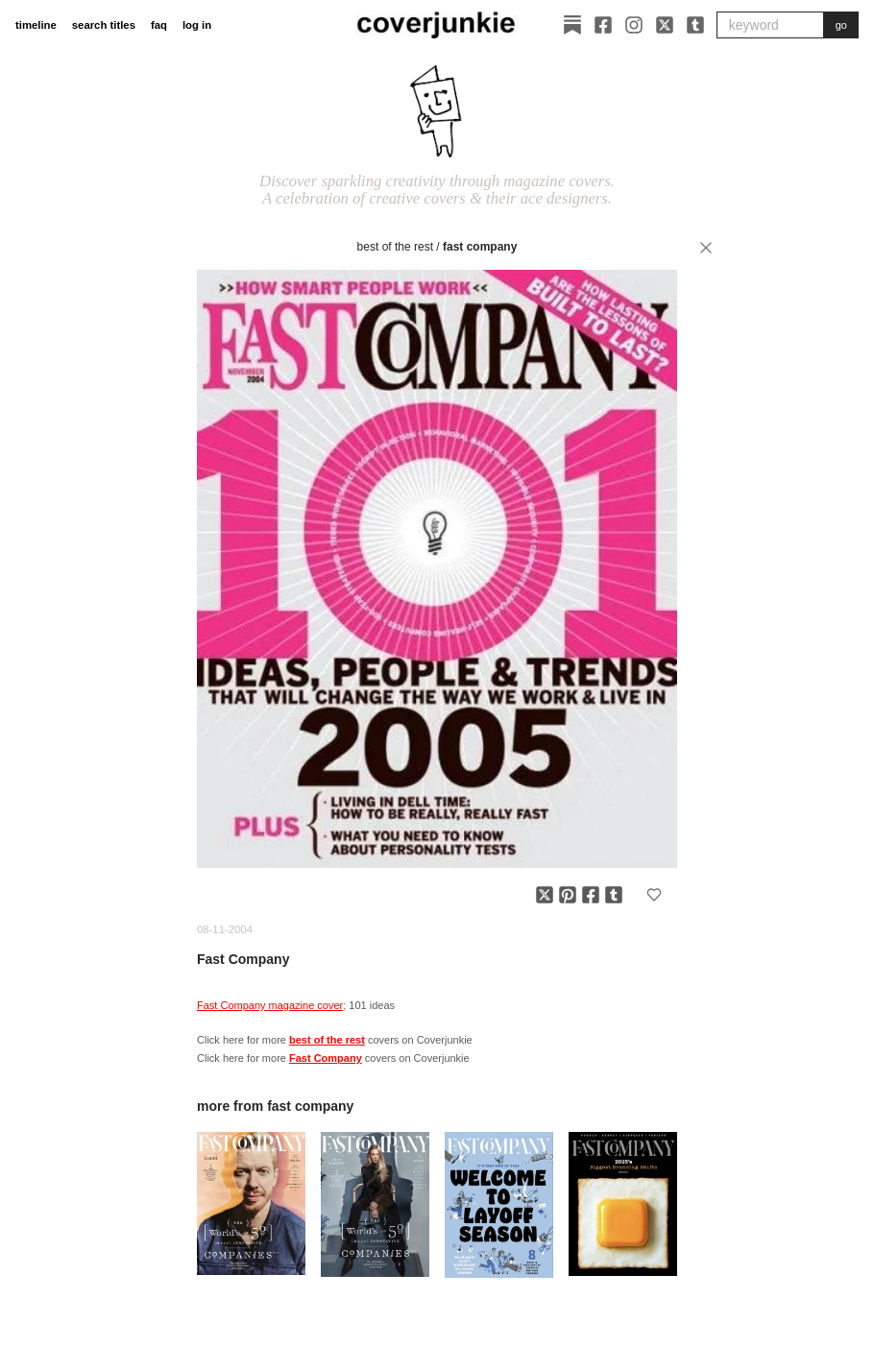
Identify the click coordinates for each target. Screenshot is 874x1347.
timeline (36, 25)
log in (196, 25)
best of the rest (395, 246)
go (841, 25)
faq (159, 25)
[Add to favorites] (654, 895)
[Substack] (572, 25)
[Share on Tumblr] (613, 894)
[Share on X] (544, 894)
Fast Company (480, 246)
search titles (103, 25)
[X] (664, 25)
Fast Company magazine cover (270, 1005)
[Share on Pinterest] (567, 894)
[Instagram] (633, 25)
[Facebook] (603, 25)
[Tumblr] (695, 25)
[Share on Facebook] (590, 894)
